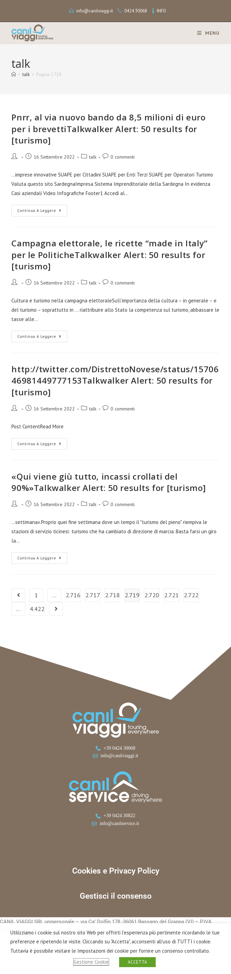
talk (92, 157)
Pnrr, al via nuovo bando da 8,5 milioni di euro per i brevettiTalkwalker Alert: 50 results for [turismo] (108, 128)
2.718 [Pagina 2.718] (112, 595)
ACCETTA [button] (137, 962)
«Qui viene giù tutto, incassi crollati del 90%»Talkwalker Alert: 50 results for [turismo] (108, 482)
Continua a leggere (42, 209)
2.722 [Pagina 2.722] (191, 595)
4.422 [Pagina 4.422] (37, 609)
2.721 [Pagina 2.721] (171, 595)
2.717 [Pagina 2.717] (92, 595)
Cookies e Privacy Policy (115, 871)
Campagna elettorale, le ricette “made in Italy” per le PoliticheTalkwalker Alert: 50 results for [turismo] (109, 254)
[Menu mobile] (206, 33)
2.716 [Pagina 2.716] (73, 595)
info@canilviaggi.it (94, 11)
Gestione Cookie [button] (91, 962)
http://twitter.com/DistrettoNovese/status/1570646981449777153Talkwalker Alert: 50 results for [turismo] (115, 380)
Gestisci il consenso (116, 896)
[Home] (13, 74)
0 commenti (122, 157)
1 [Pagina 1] (36, 595)
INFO (161, 11)
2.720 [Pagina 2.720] (151, 595)
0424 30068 (135, 11)
